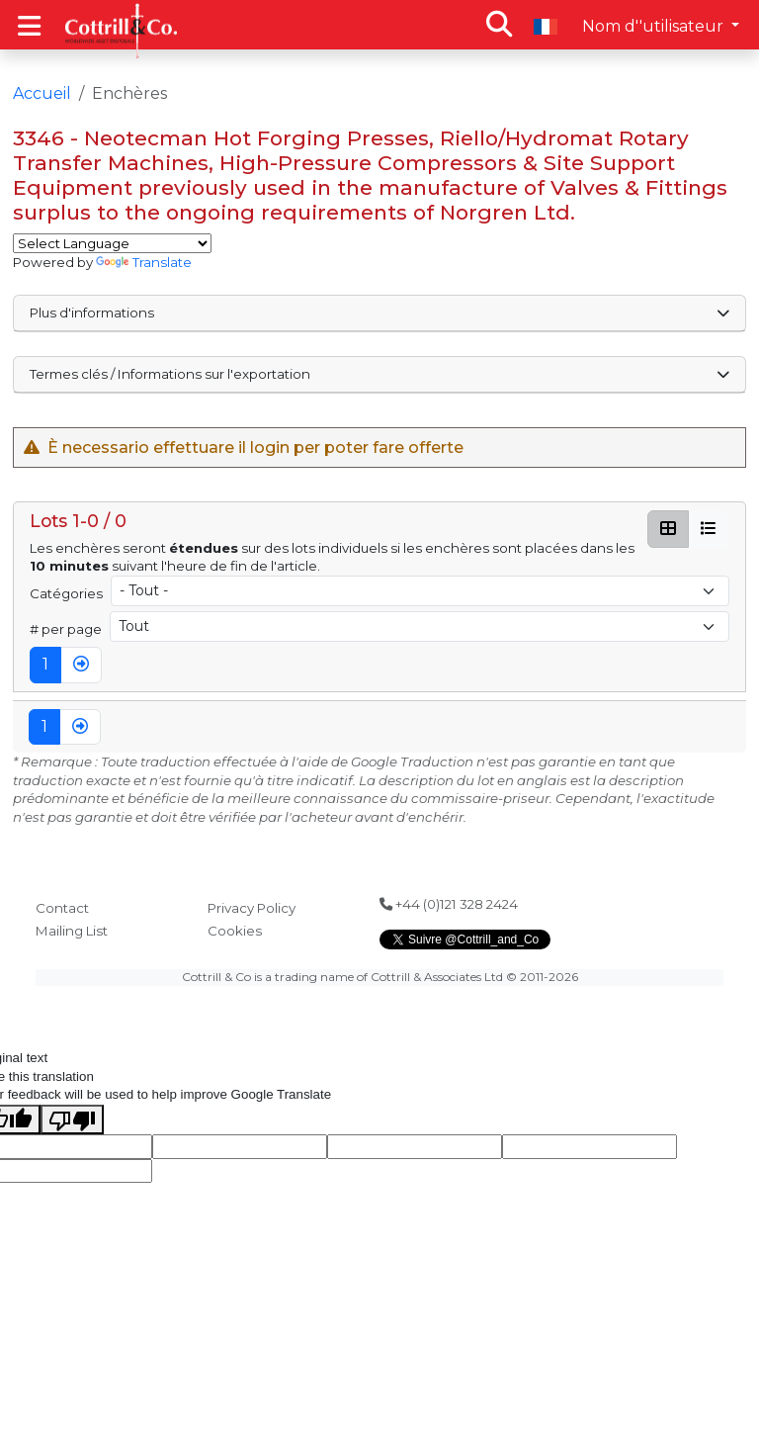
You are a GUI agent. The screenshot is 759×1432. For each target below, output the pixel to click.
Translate (144, 262)
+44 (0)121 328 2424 (449, 904)
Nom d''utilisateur (654, 26)
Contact (62, 908)
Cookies (235, 931)
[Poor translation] (72, 1119)
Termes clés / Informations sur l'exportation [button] (379, 374)
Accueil (42, 93)
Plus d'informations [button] (379, 312)
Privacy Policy (251, 908)
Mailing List (72, 931)
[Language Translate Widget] (112, 243)
